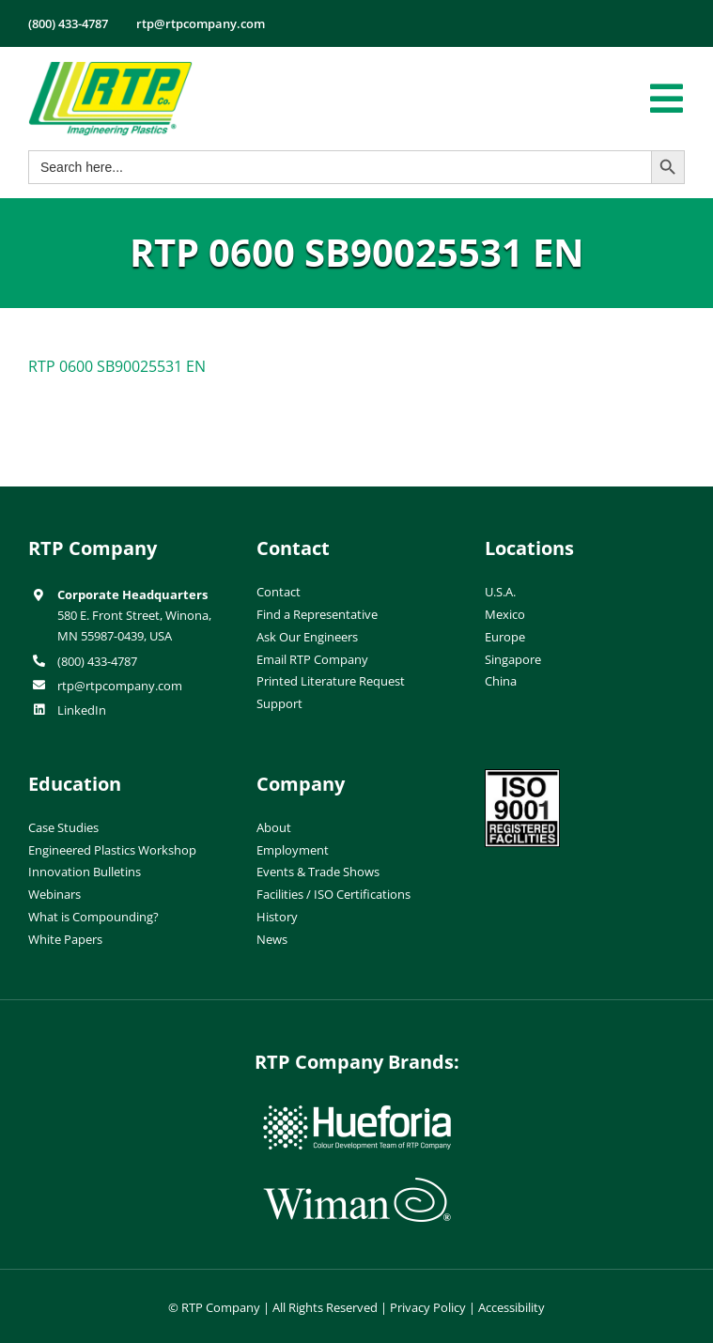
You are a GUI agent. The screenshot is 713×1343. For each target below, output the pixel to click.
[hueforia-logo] (357, 1113)
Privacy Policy (428, 1307)
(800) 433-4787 (97, 661)
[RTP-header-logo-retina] (110, 68)
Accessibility (511, 1307)
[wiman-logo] (357, 1185)
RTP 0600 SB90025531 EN (117, 366)
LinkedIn (81, 710)
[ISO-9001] (522, 776)
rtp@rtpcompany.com (119, 685)
